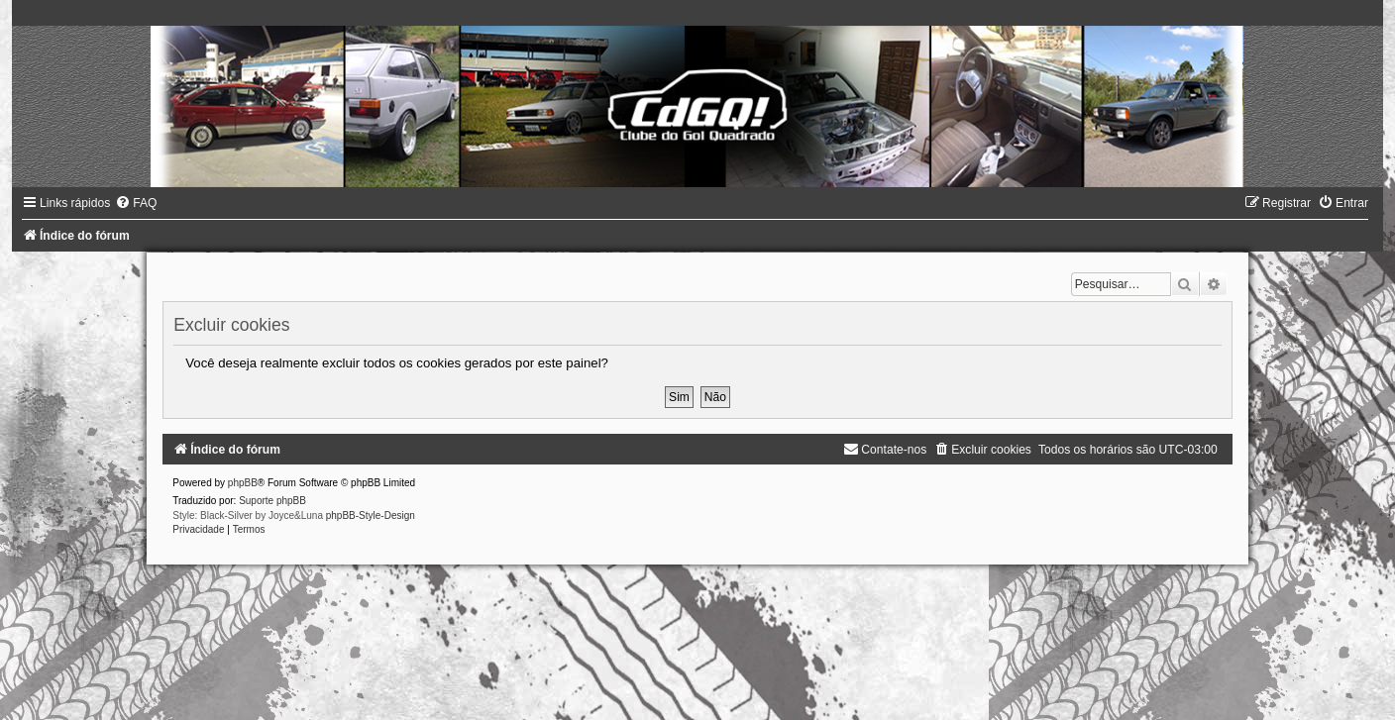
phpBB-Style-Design (370, 515)
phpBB (243, 482)
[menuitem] (136, 203)
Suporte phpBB (272, 500)
